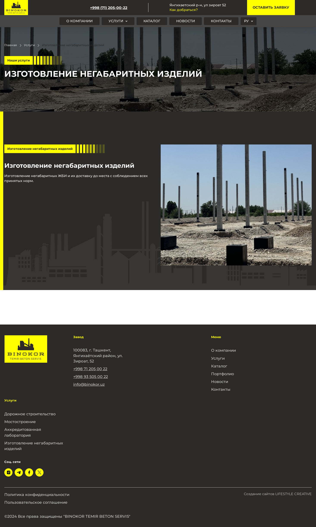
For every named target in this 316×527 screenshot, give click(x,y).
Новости (185, 21)
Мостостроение (20, 420)
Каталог (151, 21)
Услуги (116, 21)
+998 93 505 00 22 (90, 376)
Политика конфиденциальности (37, 491)
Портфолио (223, 373)
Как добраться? (184, 10)
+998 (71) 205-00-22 (108, 7)
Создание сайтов (278, 491)
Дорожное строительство (30, 412)
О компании (79, 21)
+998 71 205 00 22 (90, 368)
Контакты (221, 21)
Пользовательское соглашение (36, 499)
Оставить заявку (271, 7)
